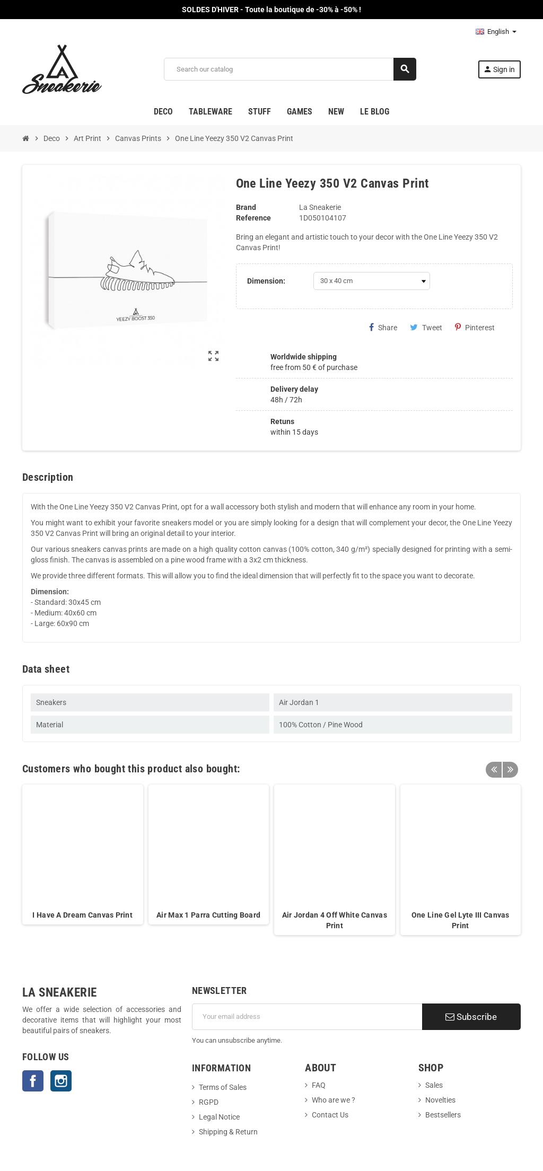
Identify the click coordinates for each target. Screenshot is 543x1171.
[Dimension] (371, 281)
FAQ (319, 1085)
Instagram (61, 1080)
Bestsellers (443, 1115)
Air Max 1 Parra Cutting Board (208, 915)
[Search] (290, 69)
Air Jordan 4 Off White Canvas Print (334, 920)
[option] (83, 860)
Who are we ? (333, 1100)
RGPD (208, 1102)
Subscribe (471, 1016)
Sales (434, 1085)
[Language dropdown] (496, 32)
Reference (253, 218)
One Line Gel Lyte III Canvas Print (460, 920)
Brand (246, 207)
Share (383, 327)
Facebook (32, 1080)
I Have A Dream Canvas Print (82, 915)
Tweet (426, 327)
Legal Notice (219, 1117)
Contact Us (330, 1115)
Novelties (440, 1100)
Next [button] (510, 766)
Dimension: (266, 281)
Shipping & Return (228, 1132)
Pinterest (475, 327)
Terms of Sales (223, 1087)
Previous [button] (494, 766)
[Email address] (307, 1016)
